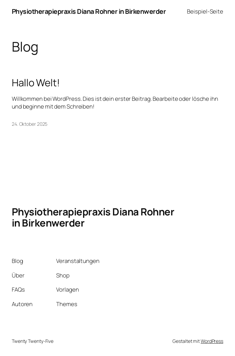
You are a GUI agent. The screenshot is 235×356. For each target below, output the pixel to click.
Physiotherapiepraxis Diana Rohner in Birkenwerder (89, 11)
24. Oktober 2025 (29, 124)
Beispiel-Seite (205, 11)
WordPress (212, 341)
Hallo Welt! (36, 82)
